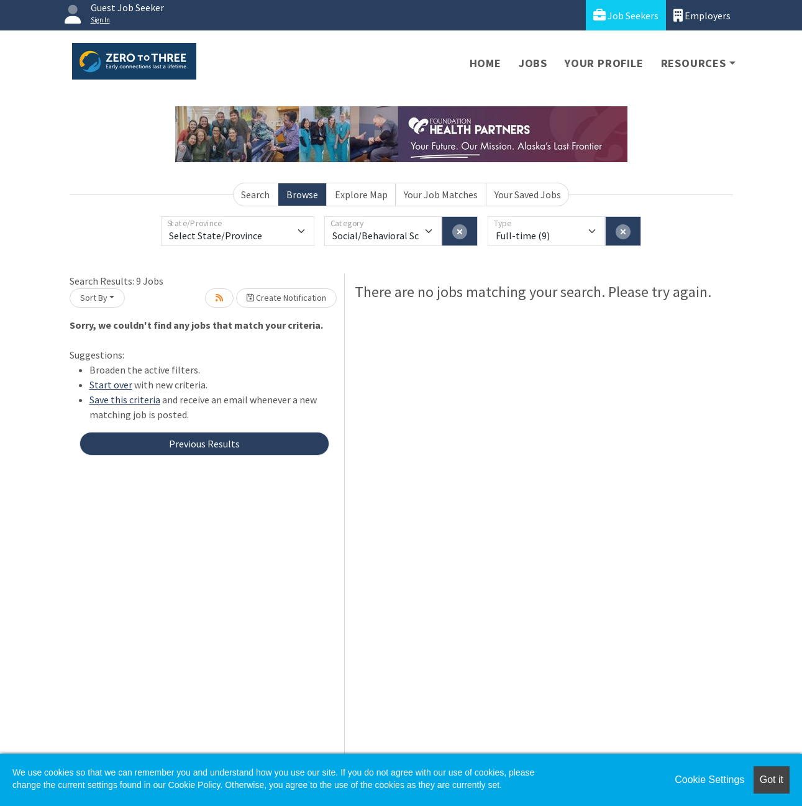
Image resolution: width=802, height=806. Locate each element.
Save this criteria (124, 399)
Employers (702, 15)
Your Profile (604, 63)
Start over (110, 384)
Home (485, 63)
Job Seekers (625, 15)
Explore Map (361, 194)
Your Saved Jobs (527, 194)
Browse (302, 194)
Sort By (93, 297)
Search (255, 194)
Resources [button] (693, 63)
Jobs (533, 63)
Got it (771, 779)
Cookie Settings (709, 779)
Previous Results (204, 443)
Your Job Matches (441, 194)
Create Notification (286, 297)
